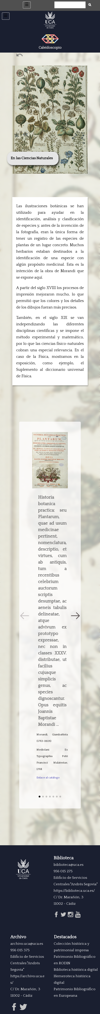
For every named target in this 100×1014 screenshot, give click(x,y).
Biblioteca (63, 858)
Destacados (65, 937)
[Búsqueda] (70, 5)
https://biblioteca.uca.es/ (74, 891)
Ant (20, 55)
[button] (75, 615)
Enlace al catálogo (48, 777)
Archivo (18, 937)
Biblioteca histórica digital (76, 970)
